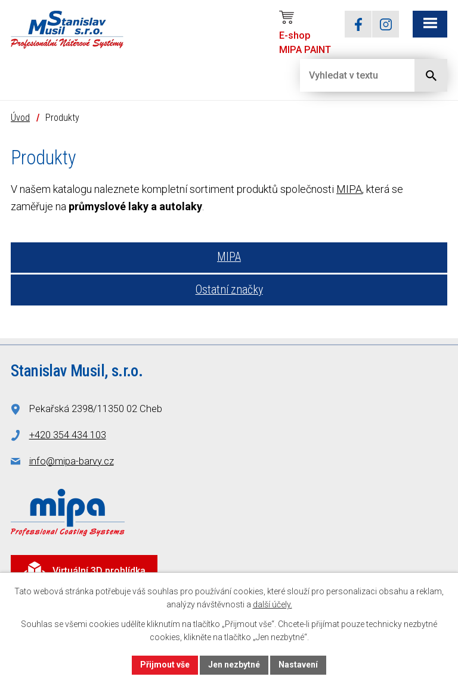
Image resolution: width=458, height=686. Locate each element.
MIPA (349, 189)
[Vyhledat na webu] (347, 75)
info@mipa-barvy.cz (71, 461)
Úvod (20, 117)
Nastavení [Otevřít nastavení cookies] (298, 664)
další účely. (272, 605)
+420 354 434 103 (67, 435)
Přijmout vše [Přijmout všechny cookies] (165, 664)
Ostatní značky (229, 290)
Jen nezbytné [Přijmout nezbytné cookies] (234, 664)
